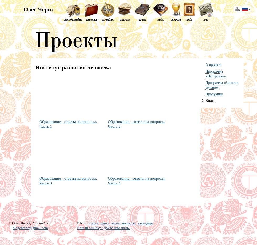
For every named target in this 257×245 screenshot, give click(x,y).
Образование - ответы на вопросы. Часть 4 (136, 180)
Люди (189, 19)
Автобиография (73, 19)
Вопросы (175, 19)
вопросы (129, 223)
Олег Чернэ (38, 9)
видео (115, 223)
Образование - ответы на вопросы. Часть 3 (68, 180)
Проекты (91, 19)
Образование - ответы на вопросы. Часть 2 (136, 123)
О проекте (213, 65)
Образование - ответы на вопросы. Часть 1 (68, 123)
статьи (93, 223)
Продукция (214, 94)
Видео (160, 19)
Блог (205, 19)
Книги (142, 19)
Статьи (124, 19)
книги (105, 223)
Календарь (107, 19)
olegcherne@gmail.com (30, 228)
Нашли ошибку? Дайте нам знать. (103, 228)
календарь (145, 223)
